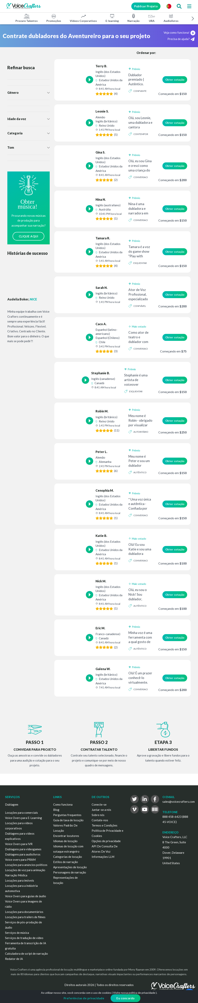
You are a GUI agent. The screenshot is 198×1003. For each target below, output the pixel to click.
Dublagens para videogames (23, 849)
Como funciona (63, 804)
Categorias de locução (67, 856)
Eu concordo (125, 998)
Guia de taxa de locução (68, 820)
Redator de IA (14, 958)
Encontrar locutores (66, 836)
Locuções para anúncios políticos (26, 865)
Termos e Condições (104, 825)
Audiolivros (171, 18)
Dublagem (11, 804)
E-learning (112, 18)
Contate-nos (100, 820)
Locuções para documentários (24, 911)
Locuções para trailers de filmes (25, 917)
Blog (56, 809)
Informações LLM (103, 856)
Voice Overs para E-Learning (23, 818)
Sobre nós (98, 815)
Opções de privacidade (106, 841)
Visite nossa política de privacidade (134, 992)
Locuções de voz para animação (25, 870)
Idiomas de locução (65, 841)
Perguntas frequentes (67, 815)
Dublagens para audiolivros (22, 854)
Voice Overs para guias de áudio (25, 896)
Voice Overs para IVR (18, 844)
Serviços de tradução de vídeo (24, 938)
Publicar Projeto (146, 6)
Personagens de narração (69, 872)
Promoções (53, 18)
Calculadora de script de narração (26, 953)
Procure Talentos (26, 18)
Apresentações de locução (70, 867)
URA (151, 18)
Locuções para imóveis (19, 880)
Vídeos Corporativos (83, 18)
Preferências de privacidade (84, 998)
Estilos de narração (65, 862)
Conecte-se (99, 804)
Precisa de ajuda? (181, 39)
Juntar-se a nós (101, 809)
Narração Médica (16, 875)
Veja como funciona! (179, 32)
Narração (133, 18)
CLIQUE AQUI (28, 236)
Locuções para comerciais (21, 812)
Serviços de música (17, 932)
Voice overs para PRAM (20, 859)
